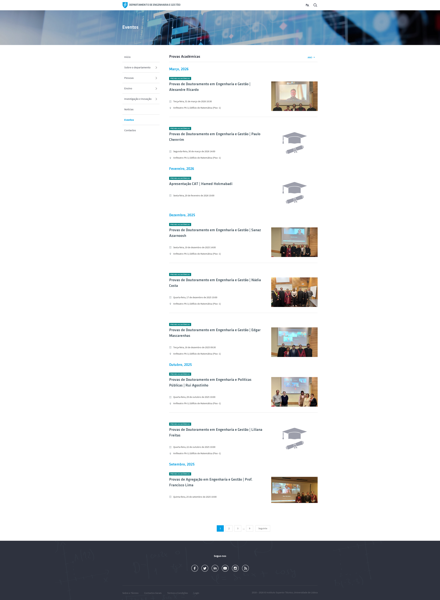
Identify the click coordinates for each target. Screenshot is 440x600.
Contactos (130, 130)
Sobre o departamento (137, 67)
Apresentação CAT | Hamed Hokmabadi (200, 184)
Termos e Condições (177, 593)
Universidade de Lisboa (306, 592)
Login (196, 593)
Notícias (129, 109)
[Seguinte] (262, 528)
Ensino (128, 88)
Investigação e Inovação (138, 98)
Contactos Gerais (153, 593)
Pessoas (129, 77)
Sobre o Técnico (130, 593)
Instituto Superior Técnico (279, 592)
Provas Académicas (180, 78)
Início (127, 56)
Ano (310, 57)
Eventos (129, 119)
